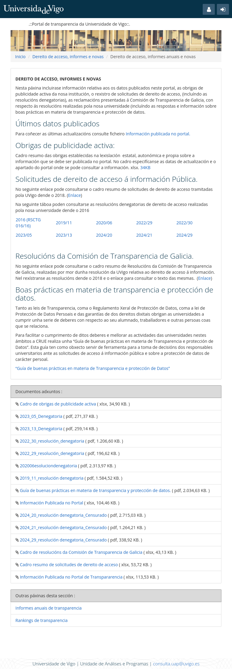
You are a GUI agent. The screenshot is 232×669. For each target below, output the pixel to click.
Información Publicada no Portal (51, 503)
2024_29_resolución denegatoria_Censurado (63, 540)
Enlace (74, 195)
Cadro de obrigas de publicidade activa (57, 404)
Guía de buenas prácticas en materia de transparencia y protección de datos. (95, 490)
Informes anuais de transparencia (48, 608)
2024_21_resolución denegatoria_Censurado (63, 527)
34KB (145, 167)
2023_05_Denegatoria (40, 416)
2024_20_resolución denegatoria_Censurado (63, 515)
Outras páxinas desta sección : (45, 595)
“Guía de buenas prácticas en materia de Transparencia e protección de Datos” (92, 368)
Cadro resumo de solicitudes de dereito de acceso (68, 564)
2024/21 (144, 235)
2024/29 (184, 235)
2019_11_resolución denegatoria (51, 478)
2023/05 (24, 235)
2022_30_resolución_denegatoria (51, 441)
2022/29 (144, 223)
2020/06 (104, 223)
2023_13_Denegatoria (40, 428)
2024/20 (104, 235)
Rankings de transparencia (41, 620)
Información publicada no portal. (158, 134)
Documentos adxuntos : (38, 391)
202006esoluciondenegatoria (48, 466)
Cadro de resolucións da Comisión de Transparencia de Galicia (80, 552)
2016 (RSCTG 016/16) (28, 223)
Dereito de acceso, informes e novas (68, 56)
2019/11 (64, 223)
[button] (209, 9)
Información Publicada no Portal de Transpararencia (70, 577)
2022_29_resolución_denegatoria (51, 453)
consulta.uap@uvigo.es (176, 664)
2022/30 (184, 223)
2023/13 (64, 235)
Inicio (20, 56)
